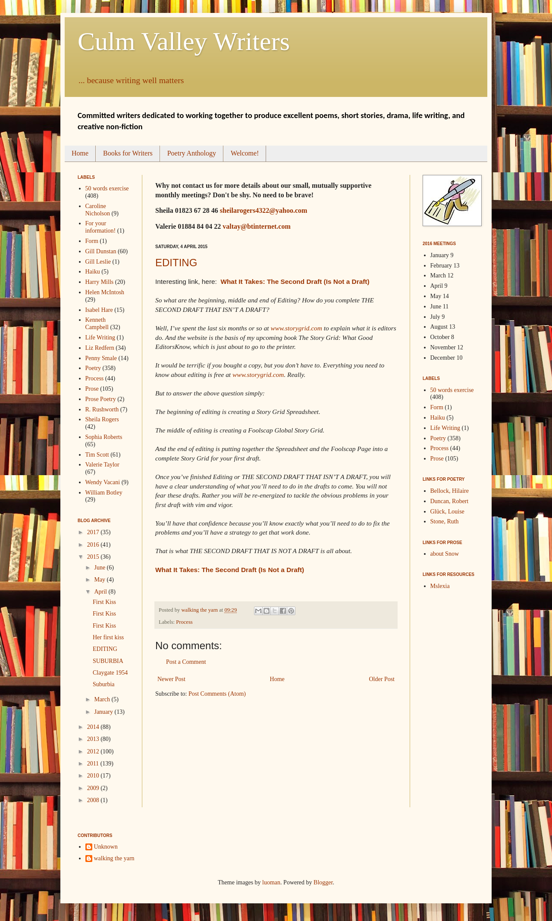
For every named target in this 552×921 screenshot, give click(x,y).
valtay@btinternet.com (257, 226)
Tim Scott (97, 454)
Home (80, 153)
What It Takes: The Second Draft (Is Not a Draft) (294, 281)
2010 (94, 775)
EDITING (176, 262)
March (102, 699)
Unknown (106, 846)
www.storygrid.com (296, 328)
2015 (94, 557)
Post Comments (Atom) (217, 694)
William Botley (103, 492)
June (100, 567)
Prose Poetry (100, 399)
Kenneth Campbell (97, 323)
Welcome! (245, 153)
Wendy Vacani (102, 482)
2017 (94, 532)
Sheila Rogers (102, 419)
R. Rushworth (102, 409)
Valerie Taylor (102, 464)
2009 (94, 788)
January (104, 712)
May (100, 579)
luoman (271, 882)
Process (184, 622)
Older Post (382, 679)
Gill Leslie (98, 261)
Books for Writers (128, 153)
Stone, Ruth (444, 521)
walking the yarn (114, 858)
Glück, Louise (447, 511)
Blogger (323, 882)
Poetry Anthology (191, 153)
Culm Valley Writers (184, 41)
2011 (93, 763)
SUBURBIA (108, 661)
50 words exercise (107, 188)
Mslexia (440, 586)
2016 (94, 544)
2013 (94, 739)
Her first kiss (108, 637)
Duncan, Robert (449, 501)
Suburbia (104, 684)
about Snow (444, 554)
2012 (94, 751)
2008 (94, 800)
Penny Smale (101, 358)
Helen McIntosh (105, 292)
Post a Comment (186, 662)
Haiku (92, 271)
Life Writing (100, 337)
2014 (94, 727)
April (101, 591)
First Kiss (104, 602)
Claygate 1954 (110, 672)
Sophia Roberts (103, 437)
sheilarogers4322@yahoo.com (263, 210)
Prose (92, 389)
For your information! (100, 227)
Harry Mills (99, 282)
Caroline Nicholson (97, 210)
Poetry (93, 368)
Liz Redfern (99, 348)
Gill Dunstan (100, 251)
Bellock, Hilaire (449, 491)
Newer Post (171, 679)
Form (91, 241)
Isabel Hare (99, 310)
